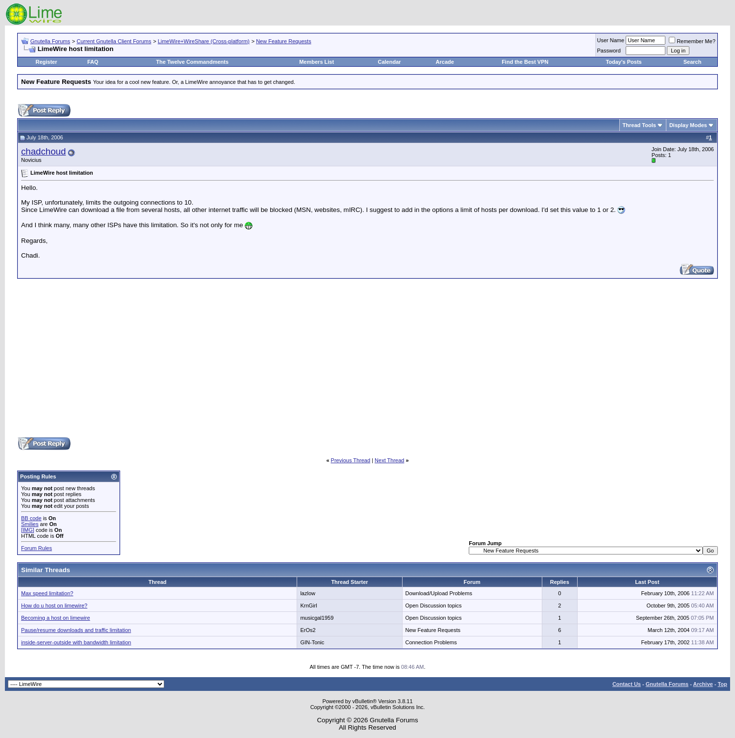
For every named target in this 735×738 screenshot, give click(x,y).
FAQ (93, 62)
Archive (703, 684)
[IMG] (27, 530)
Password (609, 50)
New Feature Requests (283, 41)
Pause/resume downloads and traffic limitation (76, 630)
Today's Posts (623, 62)
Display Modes (688, 125)
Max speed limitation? (47, 593)
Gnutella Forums (50, 41)
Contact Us (626, 684)
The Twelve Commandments (192, 62)
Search (693, 62)
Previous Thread (351, 460)
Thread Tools (639, 125)
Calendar (389, 62)
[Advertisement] (368, 357)
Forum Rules (36, 548)
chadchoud (43, 151)
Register (46, 62)
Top (722, 684)
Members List (316, 62)
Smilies (29, 524)
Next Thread (389, 460)
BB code (31, 518)
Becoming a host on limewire (55, 618)
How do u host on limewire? (54, 605)
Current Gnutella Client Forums (113, 41)
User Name (611, 40)
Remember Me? (692, 41)
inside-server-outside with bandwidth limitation (76, 642)
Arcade (445, 62)
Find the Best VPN (525, 62)
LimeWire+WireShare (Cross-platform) (204, 41)
